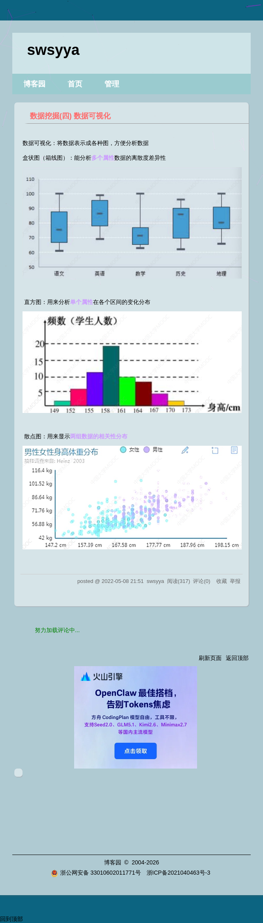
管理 (111, 84)
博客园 (34, 84)
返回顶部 (237, 658)
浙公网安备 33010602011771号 (96, 872)
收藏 (221, 581)
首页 (75, 84)
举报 (235, 581)
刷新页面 (210, 658)
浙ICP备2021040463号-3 (179, 872)
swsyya (53, 49)
